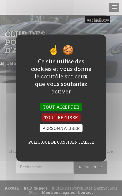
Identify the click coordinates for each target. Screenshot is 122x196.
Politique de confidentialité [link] (61, 141)
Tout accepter (61, 107)
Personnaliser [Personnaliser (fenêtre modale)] (61, 128)
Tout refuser (61, 117)
